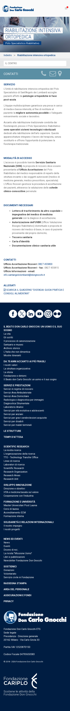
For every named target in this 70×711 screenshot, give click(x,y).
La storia (8, 372)
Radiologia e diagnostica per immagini (24, 399)
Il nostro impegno (13, 525)
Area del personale (16, 589)
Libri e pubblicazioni (14, 557)
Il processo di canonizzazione (19, 341)
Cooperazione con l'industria (18, 495)
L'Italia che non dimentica (17, 351)
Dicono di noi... (11, 549)
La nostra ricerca (12, 450)
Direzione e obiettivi (14, 488)
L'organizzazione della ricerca (19, 453)
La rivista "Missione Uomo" (18, 553)
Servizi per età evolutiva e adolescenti (24, 410)
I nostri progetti (12, 529)
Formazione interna (14, 516)
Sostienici (10, 566)
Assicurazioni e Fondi (17, 595)
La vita (7, 333)
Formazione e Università (19, 501)
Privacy (9, 601)
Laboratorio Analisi (13, 407)
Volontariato (10, 573)
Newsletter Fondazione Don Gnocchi (23, 560)
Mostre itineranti (12, 355)
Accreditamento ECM (15, 512)
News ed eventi (13, 539)
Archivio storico (12, 348)
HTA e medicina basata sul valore (21, 492)
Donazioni (9, 570)
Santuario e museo (13, 344)
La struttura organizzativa (17, 368)
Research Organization (15, 471)
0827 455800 (45, 264)
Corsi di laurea (11, 509)
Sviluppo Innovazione (18, 485)
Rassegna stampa (15, 583)
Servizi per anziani (13, 414)
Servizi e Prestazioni (17, 385)
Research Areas (12, 475)
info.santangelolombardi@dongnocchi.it (24, 274)
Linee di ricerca (12, 461)
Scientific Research (16, 446)
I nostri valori (10, 365)
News (7, 542)
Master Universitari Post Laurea (20, 505)
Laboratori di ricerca (14, 464)
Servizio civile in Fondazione (19, 577)
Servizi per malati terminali (18, 425)
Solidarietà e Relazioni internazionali (29, 522)
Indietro (8, 55)
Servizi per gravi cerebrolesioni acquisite (25, 417)
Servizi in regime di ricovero (18, 389)
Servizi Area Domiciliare (16, 396)
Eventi (7, 546)
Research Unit (11, 479)
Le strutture (12, 431)
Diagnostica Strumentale (16, 403)
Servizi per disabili (13, 421)
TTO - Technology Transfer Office (21, 457)
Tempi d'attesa (13, 437)
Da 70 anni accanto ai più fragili (24, 361)
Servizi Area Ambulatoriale (17, 392)
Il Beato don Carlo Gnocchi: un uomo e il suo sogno (30, 379)
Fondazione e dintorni (15, 375)
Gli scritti (8, 337)
